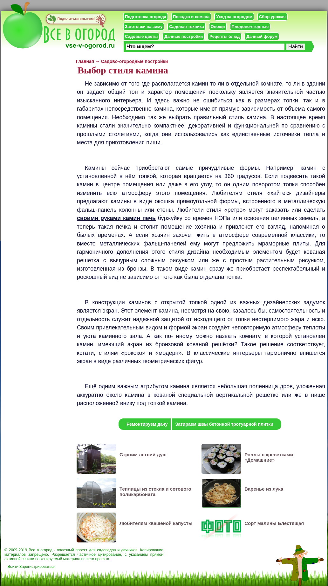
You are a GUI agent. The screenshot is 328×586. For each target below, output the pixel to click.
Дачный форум (261, 36)
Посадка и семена (191, 16)
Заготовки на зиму (143, 26)
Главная (85, 61)
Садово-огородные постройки (134, 61)
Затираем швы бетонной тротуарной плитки (224, 424)
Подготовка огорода (145, 16)
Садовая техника (186, 26)
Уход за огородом (234, 16)
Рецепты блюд (224, 36)
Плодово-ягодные (250, 26)
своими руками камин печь (116, 218)
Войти (13, 566)
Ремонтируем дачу (146, 424)
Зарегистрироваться (37, 566)
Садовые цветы (141, 36)
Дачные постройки (183, 36)
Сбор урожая (272, 16)
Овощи (218, 26)
